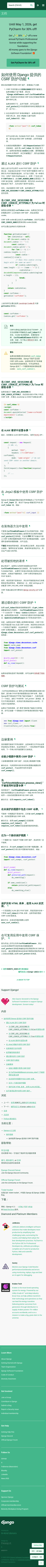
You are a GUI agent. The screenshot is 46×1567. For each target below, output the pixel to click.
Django (3, 5)
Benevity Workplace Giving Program (14, 1509)
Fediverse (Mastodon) (9, 1467)
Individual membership (9, 1413)
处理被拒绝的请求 (13, 1052)
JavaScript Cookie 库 (27, 303)
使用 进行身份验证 (14, 969)
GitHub (4, 1459)
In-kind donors (9, 1533)
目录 (5, 1111)
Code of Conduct (7, 1375)
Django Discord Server (10, 1170)
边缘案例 (9, 1064)
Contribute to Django (9, 1401)
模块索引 (10, 1160)
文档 (4, 13)
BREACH (30, 340)
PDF (25, 1207)
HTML (20, 1207)
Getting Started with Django (11, 1363)
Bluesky (4, 1470)
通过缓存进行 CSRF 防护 (15, 1056)
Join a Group (6, 1397)
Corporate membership (10, 1501)
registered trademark (25, 1560)
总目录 (6, 1115)
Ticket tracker (7, 1190)
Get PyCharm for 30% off (23, 62)
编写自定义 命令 (31, 972)
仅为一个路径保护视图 (17, 1083)
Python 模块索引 (10, 1119)
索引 (3, 1160)
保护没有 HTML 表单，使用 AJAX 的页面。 (25, 1087)
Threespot (7, 1544)
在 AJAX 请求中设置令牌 (18, 1040)
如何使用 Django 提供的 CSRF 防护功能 (19, 1019)
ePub (30, 1207)
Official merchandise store (11, 1505)
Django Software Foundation (12, 1371)
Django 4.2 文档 (10, 1130)
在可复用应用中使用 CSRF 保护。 (19, 1091)
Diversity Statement (8, 1379)
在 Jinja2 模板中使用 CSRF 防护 (18, 1044)
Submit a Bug (6, 1405)
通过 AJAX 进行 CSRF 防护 (16, 1023)
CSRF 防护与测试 (12, 1060)
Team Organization (8, 1367)
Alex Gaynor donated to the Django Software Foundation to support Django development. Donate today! (27, 1001)
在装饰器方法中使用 (14, 1048)
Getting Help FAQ (7, 1432)
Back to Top (23, 980)
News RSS (5, 1478)
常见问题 (5, 1150)
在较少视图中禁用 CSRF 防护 (20, 1068)
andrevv (7, 1551)
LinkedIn (4, 1474)
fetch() (36, 435)
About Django (6, 1359)
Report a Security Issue (10, 1409)
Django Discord (7, 1436)
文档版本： (37, 1557)
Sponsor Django (7, 1497)
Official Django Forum (10, 1180)
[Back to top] (41, 1563)
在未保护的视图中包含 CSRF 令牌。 (22, 1079)
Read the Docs (9, 1209)
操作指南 (9, 1134)
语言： (37, 1551)
